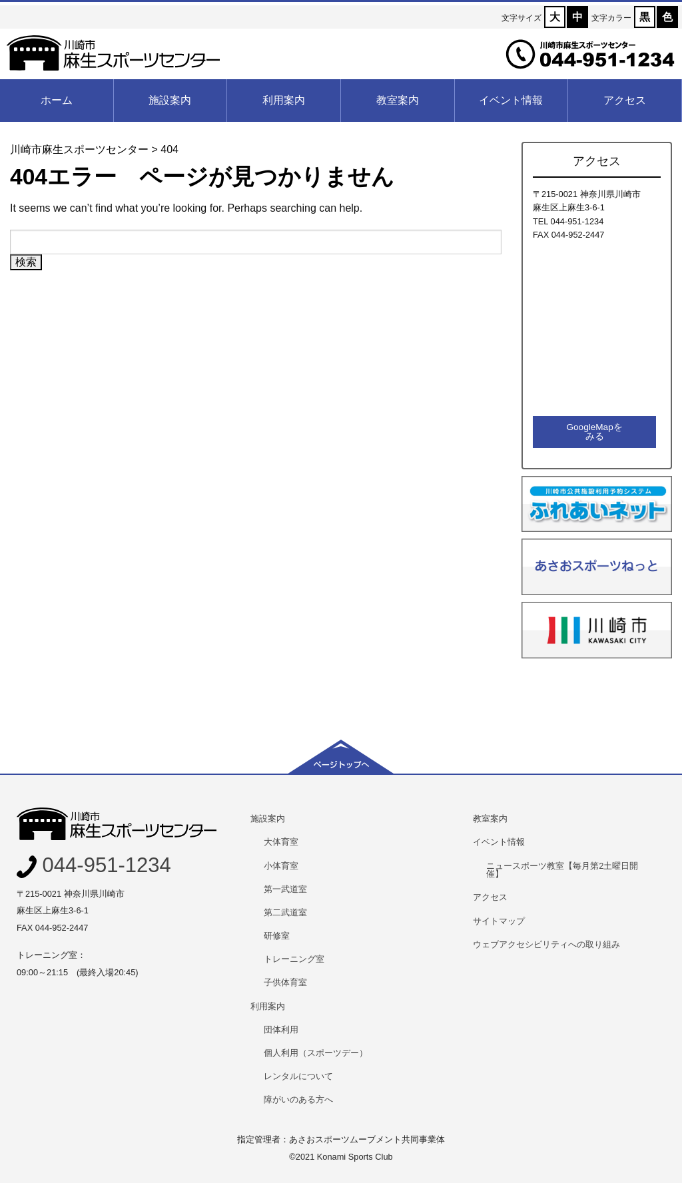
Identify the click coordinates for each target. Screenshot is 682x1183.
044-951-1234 (94, 865)
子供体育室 (285, 982)
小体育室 (281, 866)
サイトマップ (499, 921)
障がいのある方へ (298, 1099)
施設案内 (170, 100)
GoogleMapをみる (594, 431)
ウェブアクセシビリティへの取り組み (546, 944)
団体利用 (281, 1030)
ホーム (57, 100)
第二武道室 (285, 912)
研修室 (277, 936)
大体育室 (281, 842)
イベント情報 (511, 100)
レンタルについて (298, 1076)
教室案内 (397, 100)
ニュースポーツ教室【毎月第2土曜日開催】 (562, 870)
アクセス (624, 100)
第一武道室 (285, 889)
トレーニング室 (294, 959)
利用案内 (283, 100)
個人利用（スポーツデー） (316, 1053)
